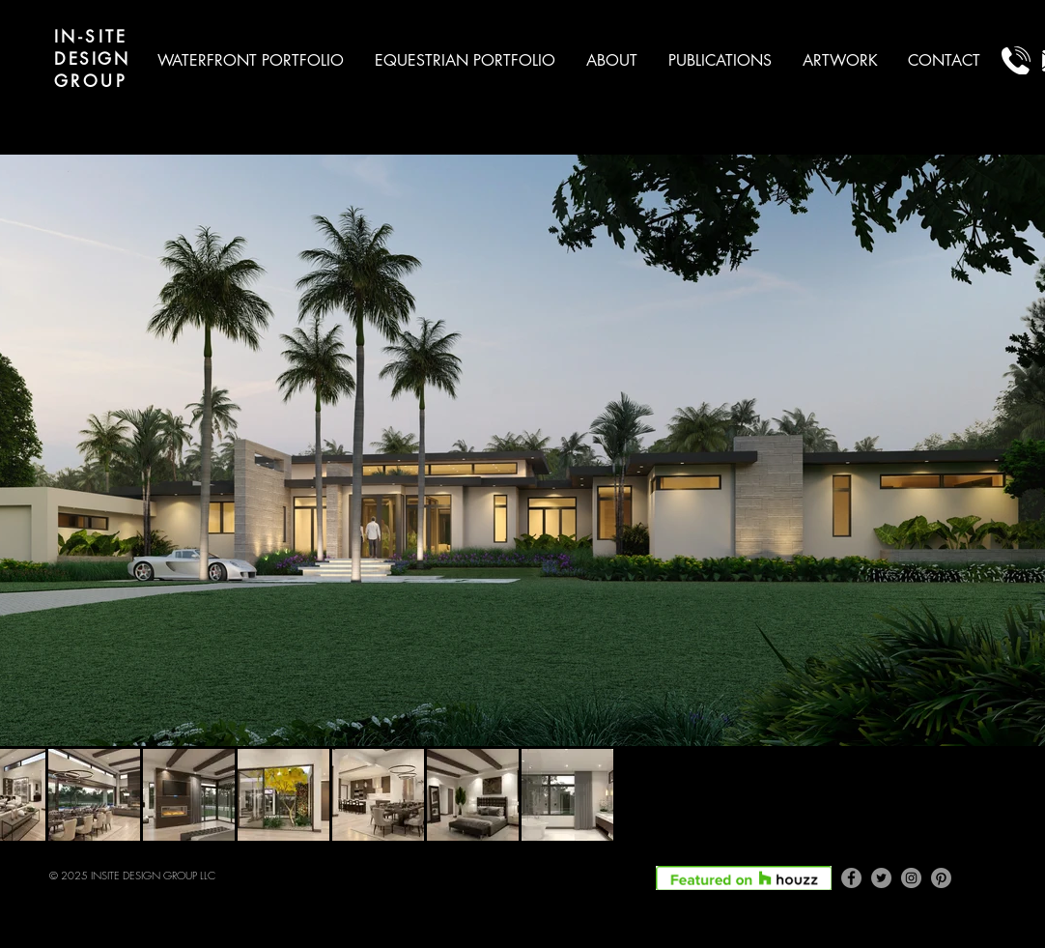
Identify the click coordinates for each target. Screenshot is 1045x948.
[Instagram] (911, 878)
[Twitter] (881, 878)
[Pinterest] (941, 878)
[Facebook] (851, 878)
